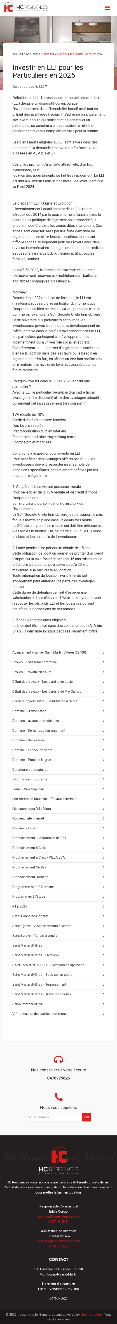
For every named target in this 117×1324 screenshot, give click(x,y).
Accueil (17, 54)
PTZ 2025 (19, 906)
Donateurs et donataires (30, 770)
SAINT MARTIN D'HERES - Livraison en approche (48, 965)
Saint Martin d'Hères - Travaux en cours (41, 994)
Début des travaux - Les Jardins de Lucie (42, 682)
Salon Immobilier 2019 (28, 1004)
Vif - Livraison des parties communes (40, 1014)
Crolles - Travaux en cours (31, 672)
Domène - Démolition (28, 740)
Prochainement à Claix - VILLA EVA (38, 857)
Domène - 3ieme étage (29, 711)
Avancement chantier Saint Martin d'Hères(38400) (49, 652)
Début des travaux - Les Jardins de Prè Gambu (46, 692)
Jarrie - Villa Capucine (28, 789)
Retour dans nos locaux (30, 916)
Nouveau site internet (28, 818)
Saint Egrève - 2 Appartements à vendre (41, 926)
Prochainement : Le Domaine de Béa (39, 838)
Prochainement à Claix (29, 848)
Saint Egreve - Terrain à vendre (35, 936)
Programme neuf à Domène (33, 887)
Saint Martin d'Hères (27, 945)
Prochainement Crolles (29, 867)
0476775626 (58, 1298)
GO (86, 1117)
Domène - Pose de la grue (31, 760)
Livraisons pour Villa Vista (31, 809)
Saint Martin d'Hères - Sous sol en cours (42, 975)
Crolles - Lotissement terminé (34, 662)
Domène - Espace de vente (32, 750)
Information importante (29, 779)
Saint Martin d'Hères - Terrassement (39, 985)
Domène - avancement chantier (35, 721)
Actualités (33, 54)
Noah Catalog (91, 1315)
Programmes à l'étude (28, 896)
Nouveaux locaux (25, 828)
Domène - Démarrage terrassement (38, 731)
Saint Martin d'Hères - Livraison (35, 955)
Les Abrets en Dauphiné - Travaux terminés (44, 799)
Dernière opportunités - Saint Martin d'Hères (44, 701)
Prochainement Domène (30, 877)
